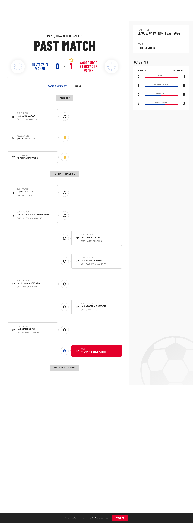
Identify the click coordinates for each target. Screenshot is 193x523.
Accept (120, 518)
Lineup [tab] (77, 86)
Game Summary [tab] (57, 86)
